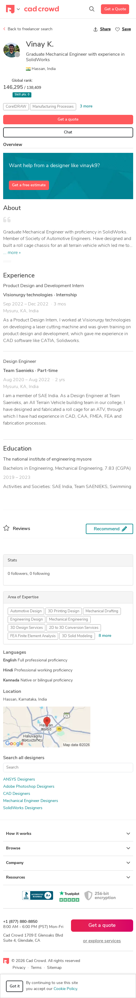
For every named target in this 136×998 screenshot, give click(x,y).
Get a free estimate (29, 185)
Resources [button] (68, 877)
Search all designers (23, 758)
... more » (12, 253)
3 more (86, 106)
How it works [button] (68, 833)
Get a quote (68, 119)
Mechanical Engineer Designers (30, 801)
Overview (12, 145)
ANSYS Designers (19, 779)
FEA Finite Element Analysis (33, 636)
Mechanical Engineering (68, 619)
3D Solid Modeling (77, 636)
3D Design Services (26, 628)
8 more (105, 636)
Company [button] (68, 863)
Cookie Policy (65, 989)
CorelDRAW (16, 107)
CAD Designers (16, 794)
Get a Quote (115, 9)
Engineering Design (26, 619)
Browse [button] (68, 848)
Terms (36, 968)
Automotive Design (26, 611)
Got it (15, 986)
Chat (68, 132)
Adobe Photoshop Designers (28, 787)
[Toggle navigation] (13, 9)
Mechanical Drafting (102, 611)
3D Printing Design (63, 611)
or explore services (102, 941)
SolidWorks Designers (22, 808)
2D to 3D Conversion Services (73, 628)
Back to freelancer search (27, 29)
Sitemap (54, 968)
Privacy (19, 968)
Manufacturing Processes (53, 107)
